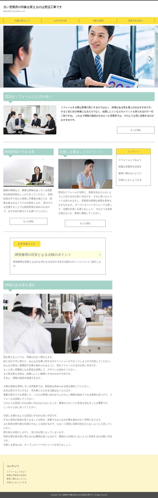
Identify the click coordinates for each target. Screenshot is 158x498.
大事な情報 (98, 20)
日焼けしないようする (130, 180)
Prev (8, 58)
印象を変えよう (22, 20)
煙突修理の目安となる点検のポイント (43, 255)
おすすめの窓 (60, 20)
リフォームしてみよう (130, 160)
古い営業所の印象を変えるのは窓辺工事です (32, 7)
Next (150, 58)
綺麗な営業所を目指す (130, 166)
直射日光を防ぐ (135, 20)
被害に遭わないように (130, 173)
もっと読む (135, 130)
